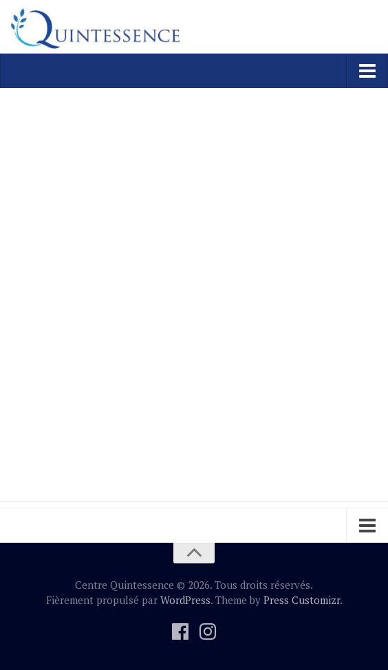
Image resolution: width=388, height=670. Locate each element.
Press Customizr (301, 600)
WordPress (185, 600)
